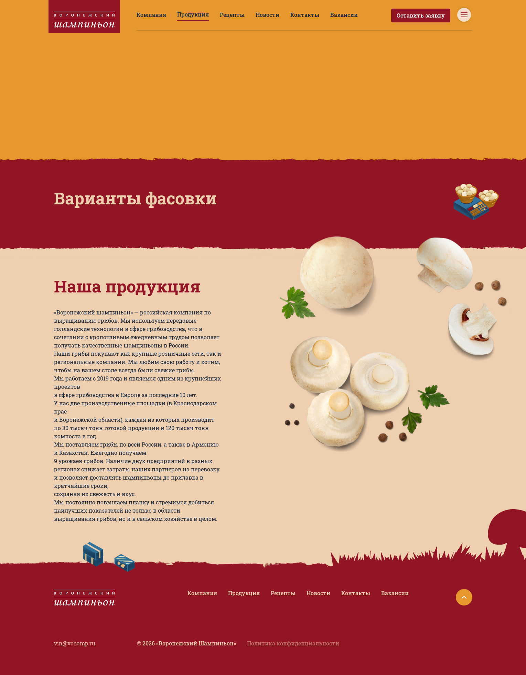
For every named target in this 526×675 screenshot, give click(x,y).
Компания (148, 15)
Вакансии (314, 15)
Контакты (281, 15)
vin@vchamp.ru (71, 602)
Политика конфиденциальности (302, 602)
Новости (249, 15)
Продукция (184, 14)
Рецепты (218, 15)
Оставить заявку (425, 15)
